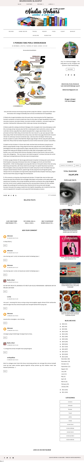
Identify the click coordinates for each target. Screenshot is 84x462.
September (64, 366)
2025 (63, 326)
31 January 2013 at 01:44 (12, 282)
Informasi (17, 46)
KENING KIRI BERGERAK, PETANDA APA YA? (70, 204)
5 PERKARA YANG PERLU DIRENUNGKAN (29, 43)
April (62, 379)
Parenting (47, 35)
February (64, 384)
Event (63, 31)
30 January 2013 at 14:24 (12, 238)
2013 (63, 356)
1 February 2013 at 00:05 (12, 315)
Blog (19, 4)
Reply (5, 245)
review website (70, 439)
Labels (50, 4)
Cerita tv (70, 402)
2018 (63, 344)
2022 (63, 334)
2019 (63, 341)
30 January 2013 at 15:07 (12, 252)
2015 (63, 351)
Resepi (44, 31)
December (64, 359)
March (63, 381)
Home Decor (23, 31)
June (62, 374)
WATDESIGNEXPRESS (76, 457)
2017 (63, 346)
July (62, 371)
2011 (63, 392)
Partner (29, 4)
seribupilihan (11, 357)
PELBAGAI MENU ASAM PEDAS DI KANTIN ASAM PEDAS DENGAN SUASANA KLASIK (70, 313)
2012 (63, 390)
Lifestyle (23, 46)
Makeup (72, 31)
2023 (63, 331)
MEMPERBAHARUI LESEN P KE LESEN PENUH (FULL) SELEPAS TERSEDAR (70, 285)
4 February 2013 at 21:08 (12, 345)
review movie (70, 432)
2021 (63, 336)
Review (39, 4)
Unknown (10, 236)
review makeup (70, 428)
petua (70, 417)
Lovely (9, 297)
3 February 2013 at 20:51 (12, 330)
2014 (63, 354)
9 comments (52, 195)
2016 (63, 349)
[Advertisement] (70, 133)
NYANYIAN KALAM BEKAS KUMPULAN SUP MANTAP (70, 231)
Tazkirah (28, 46)
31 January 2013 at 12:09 (12, 299)
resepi (70, 420)
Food (54, 31)
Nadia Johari (11, 280)
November (64, 361)
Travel (34, 31)
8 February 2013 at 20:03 (12, 359)
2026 (63, 324)
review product (70, 435)
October (63, 364)
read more (70, 69)
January (63, 386)
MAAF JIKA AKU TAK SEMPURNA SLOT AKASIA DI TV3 (70, 258)
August (63, 369)
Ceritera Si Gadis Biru (59, 457)
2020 (63, 339)
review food (70, 424)
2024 (63, 329)
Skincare (36, 35)
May (62, 376)
